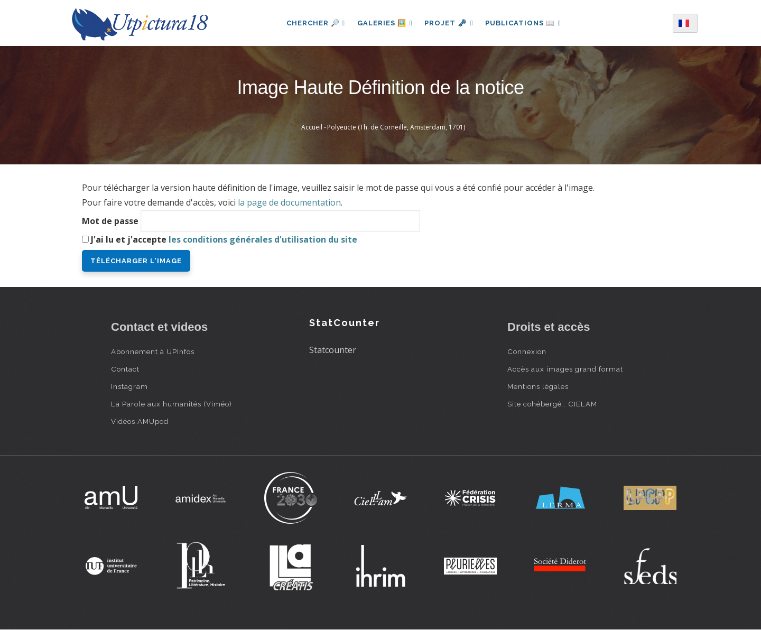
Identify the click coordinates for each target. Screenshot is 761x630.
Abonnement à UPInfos (152, 351)
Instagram (129, 386)
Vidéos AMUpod (140, 421)
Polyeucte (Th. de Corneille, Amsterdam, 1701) (396, 127)
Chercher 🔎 (314, 23)
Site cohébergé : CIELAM (552, 404)
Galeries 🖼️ (384, 23)
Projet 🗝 (449, 23)
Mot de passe (110, 221)
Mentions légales (538, 386)
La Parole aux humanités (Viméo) (171, 404)
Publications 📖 (524, 23)
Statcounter (332, 350)
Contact (125, 369)
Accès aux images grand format (565, 369)
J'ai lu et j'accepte (224, 239)
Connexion (526, 351)
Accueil (311, 127)
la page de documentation (289, 202)
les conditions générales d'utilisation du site (263, 239)
